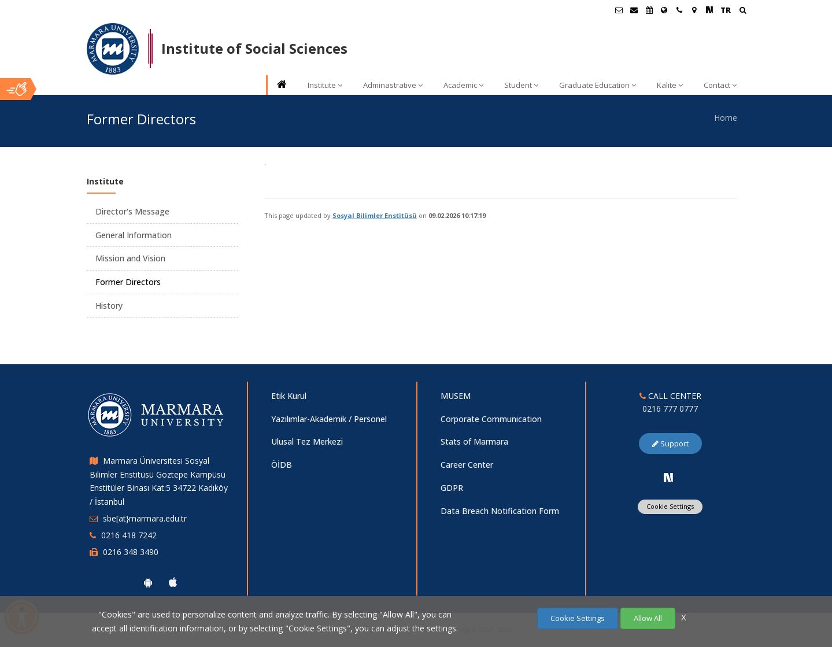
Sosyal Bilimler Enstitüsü (374, 215)
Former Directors (128, 281)
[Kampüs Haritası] (694, 10)
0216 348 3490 (130, 551)
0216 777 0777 (670, 408)
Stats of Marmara (474, 441)
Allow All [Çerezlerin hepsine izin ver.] (648, 618)
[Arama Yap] (743, 11)
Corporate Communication (491, 418)
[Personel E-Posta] (634, 10)
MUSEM (456, 395)
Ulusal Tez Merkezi (307, 441)
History (109, 305)
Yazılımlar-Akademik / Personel (329, 418)
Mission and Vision (130, 258)
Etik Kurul (288, 395)
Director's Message (132, 211)
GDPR (452, 487)
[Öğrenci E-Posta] (619, 10)
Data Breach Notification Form (500, 510)
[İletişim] (679, 10)
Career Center (467, 464)
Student (521, 85)
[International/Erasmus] (664, 10)
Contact (720, 85)
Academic (463, 85)
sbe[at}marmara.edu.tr (145, 518)
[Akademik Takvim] (649, 10)
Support (670, 443)
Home (725, 117)
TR (725, 10)
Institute (325, 85)
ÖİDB (281, 464)
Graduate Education (597, 85)
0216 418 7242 (129, 535)
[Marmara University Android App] (148, 582)
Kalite (670, 85)
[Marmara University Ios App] (173, 582)
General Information (133, 235)
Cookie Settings (670, 506)
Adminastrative (393, 85)
